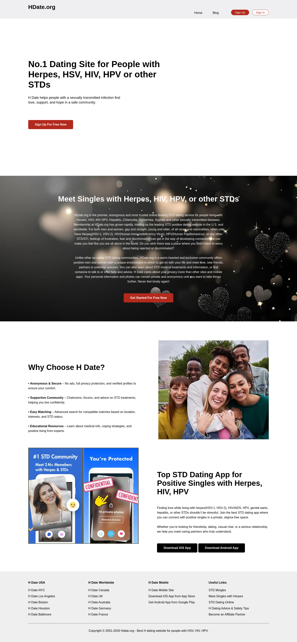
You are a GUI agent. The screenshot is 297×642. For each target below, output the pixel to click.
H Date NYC (36, 590)
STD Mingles (217, 590)
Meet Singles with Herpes (226, 596)
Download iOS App (177, 547)
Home (198, 12)
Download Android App (221, 547)
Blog (216, 12)
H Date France (98, 614)
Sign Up (240, 12)
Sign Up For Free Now (50, 124)
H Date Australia (99, 602)
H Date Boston (38, 602)
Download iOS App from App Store (171, 596)
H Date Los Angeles (41, 596)
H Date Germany (99, 608)
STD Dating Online (221, 602)
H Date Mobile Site (161, 590)
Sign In (260, 12)
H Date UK (95, 596)
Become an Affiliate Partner (227, 614)
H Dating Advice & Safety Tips (229, 608)
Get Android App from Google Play (171, 602)
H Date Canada (98, 590)
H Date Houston (39, 608)
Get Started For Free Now (148, 297)
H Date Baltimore (39, 614)
